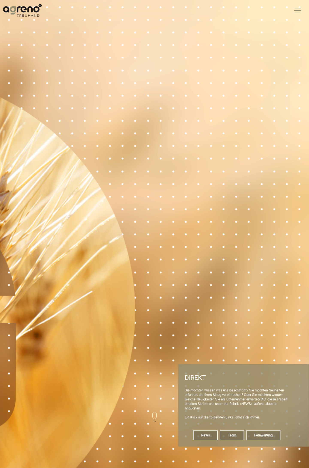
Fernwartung (263, 435)
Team (232, 435)
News (205, 435)
